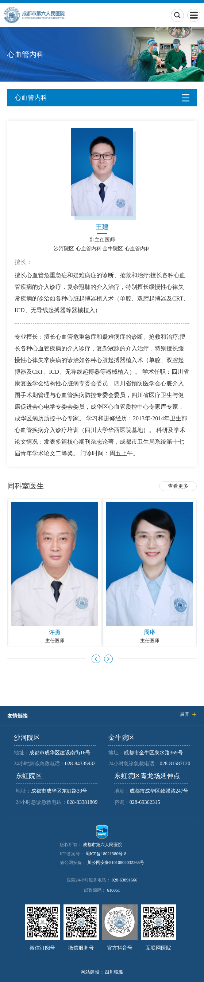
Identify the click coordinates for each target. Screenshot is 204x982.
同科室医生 (25, 486)
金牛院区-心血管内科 (126, 248)
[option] (54, 573)
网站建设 (90, 972)
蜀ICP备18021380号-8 (106, 853)
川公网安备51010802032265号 (115, 862)
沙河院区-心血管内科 (77, 248)
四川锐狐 (113, 972)
